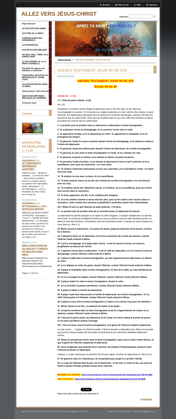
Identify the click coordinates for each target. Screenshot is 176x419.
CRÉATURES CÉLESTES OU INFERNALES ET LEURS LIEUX (35, 77)
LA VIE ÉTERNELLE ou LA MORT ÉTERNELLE (34, 62)
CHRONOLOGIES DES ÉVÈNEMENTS (32, 39)
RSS (139, 5)
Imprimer (153, 5)
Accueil (106, 5)
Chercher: (124, 17)
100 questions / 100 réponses (35, 91)
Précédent (147, 399)
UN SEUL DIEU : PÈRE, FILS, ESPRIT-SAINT (35, 56)
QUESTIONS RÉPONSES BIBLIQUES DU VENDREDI (34, 97)
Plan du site (123, 5)
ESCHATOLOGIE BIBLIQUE (34, 50)
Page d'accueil (64, 60)
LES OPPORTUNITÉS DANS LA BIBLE (34, 85)
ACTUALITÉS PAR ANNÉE (34, 28)
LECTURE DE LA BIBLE (33, 33)
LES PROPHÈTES (30, 45)
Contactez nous (29, 103)
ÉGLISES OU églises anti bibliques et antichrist (33, 69)
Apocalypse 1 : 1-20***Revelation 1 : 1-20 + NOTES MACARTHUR (34, 206)
